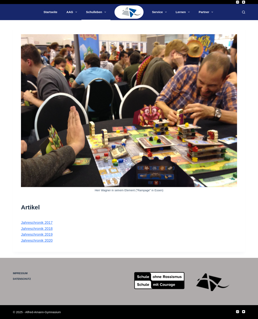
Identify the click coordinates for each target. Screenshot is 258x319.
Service (160, 12)
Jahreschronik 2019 (37, 235)
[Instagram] (237, 2)
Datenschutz (22, 279)
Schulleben (97, 12)
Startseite (50, 12)
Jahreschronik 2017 (37, 223)
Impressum (20, 273)
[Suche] (243, 12)
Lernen (183, 12)
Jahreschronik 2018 (37, 229)
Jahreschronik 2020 (37, 241)
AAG (72, 12)
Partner (207, 12)
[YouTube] (243, 2)
